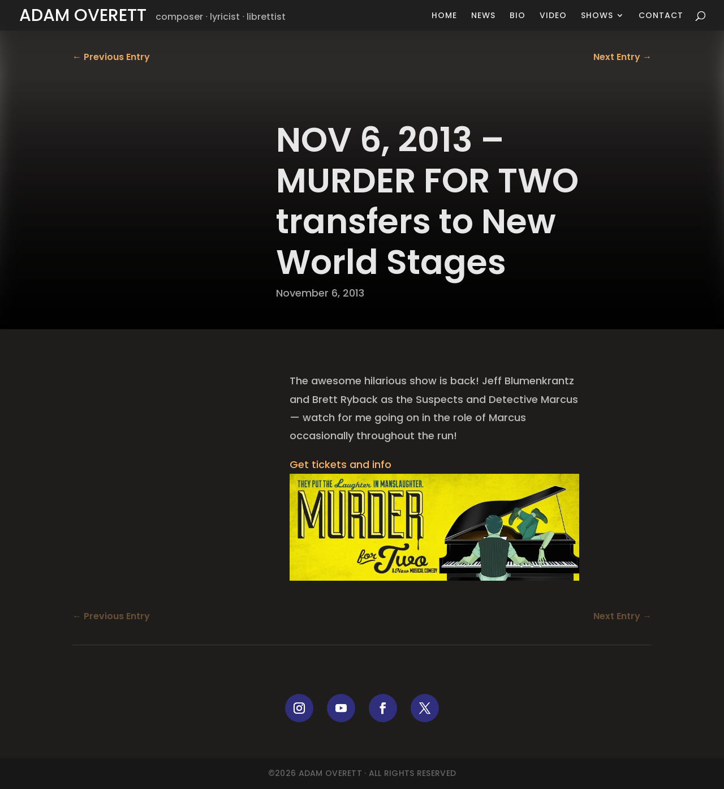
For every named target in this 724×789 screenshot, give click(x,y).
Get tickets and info (340, 464)
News (483, 16)
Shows (597, 16)
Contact (661, 16)
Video (553, 16)
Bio (517, 16)
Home (444, 16)
